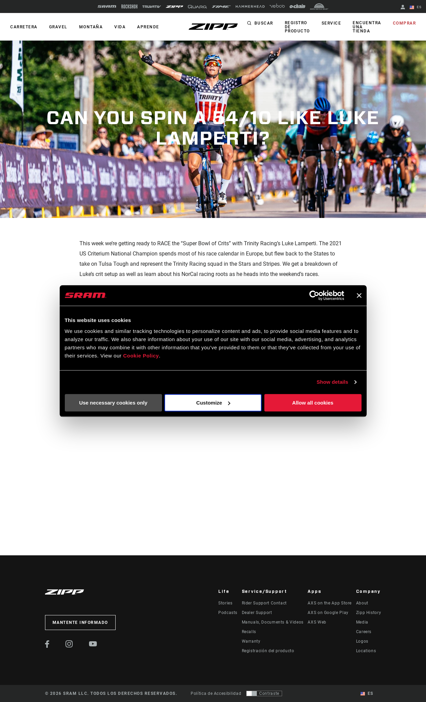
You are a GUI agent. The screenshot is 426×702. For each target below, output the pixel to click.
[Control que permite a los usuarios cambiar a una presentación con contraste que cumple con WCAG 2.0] (264, 693)
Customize (213, 403)
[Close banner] (359, 295)
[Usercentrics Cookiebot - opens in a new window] (314, 295)
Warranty (251, 641)
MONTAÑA (91, 27)
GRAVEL (58, 27)
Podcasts (227, 612)
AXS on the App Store (330, 603)
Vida (120, 27)
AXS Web (317, 622)
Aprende (148, 27)
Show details (332, 382)
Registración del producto (268, 650)
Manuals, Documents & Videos (273, 622)
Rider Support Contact (264, 603)
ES (416, 7)
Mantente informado (80, 622)
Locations (366, 650)
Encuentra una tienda (367, 26)
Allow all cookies (313, 403)
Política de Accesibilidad (216, 693)
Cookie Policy (141, 356)
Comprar (404, 23)
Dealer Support (257, 612)
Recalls (249, 631)
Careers (363, 631)
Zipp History (368, 612)
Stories (225, 603)
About (362, 603)
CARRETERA (24, 27)
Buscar (263, 23)
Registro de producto (297, 26)
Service (331, 23)
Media (362, 622)
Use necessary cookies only (113, 403)
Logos (362, 641)
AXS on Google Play (328, 612)
